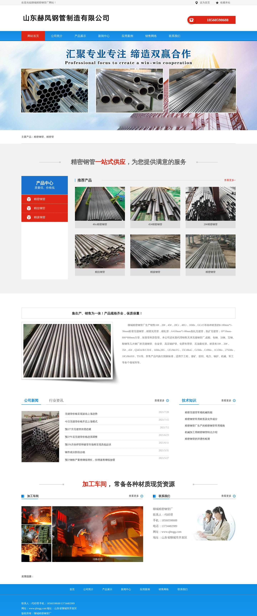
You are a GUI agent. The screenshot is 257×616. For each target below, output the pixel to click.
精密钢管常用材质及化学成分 (201, 419)
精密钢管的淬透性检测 (197, 439)
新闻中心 (104, 35)
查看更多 (224, 374)
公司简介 (56, 35)
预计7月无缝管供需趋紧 (78, 429)
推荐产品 (84, 180)
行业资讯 (56, 400)
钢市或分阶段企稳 (75, 452)
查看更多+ (230, 180)
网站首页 (33, 35)
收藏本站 (225, 2)
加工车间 (33, 496)
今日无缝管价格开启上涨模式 (81, 421)
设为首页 (205, 2)
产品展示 (80, 35)
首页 (72, 589)
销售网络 (151, 35)
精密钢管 (39, 199)
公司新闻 (31, 400)
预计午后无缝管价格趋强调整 (81, 437)
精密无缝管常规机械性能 (198, 412)
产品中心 (44, 185)
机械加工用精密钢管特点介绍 (201, 432)
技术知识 (189, 400)
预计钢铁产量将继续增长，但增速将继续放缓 (90, 460)
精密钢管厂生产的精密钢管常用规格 (205, 425)
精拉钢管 (39, 208)
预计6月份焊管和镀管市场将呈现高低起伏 (88, 444)
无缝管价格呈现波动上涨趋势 (81, 414)
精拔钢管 (39, 217)
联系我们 (174, 35)
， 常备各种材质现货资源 (128, 484)
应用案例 (127, 35)
